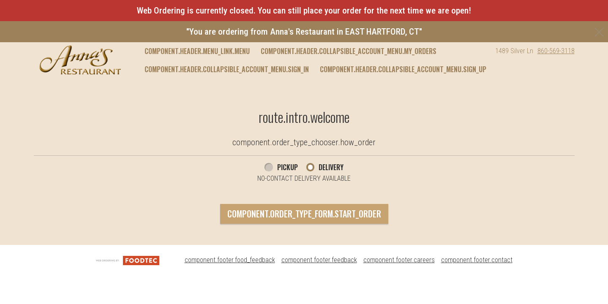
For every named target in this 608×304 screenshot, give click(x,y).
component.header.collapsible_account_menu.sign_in (227, 69)
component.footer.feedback (319, 260)
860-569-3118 (556, 51)
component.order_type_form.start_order (304, 213)
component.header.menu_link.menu (197, 51)
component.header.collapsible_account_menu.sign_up (403, 69)
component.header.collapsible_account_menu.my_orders (348, 51)
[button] (80, 60)
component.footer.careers (399, 260)
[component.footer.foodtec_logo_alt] (127, 260)
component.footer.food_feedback (230, 260)
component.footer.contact (477, 260)
